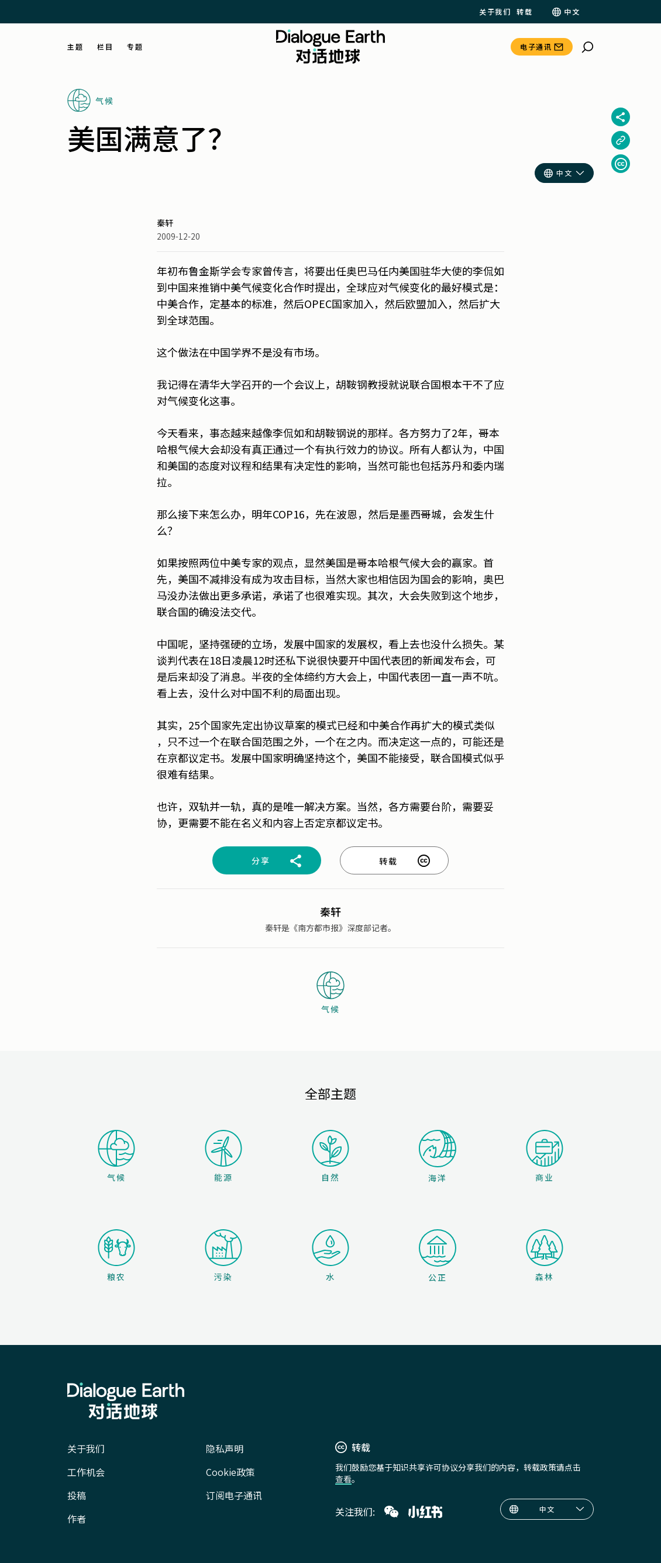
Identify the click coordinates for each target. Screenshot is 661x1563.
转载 (524, 12)
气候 (116, 1156)
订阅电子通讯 (234, 1495)
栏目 (105, 47)
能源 (223, 1156)
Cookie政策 (230, 1472)
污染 (223, 1255)
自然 (330, 1156)
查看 (343, 1479)
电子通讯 (536, 46)
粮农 (116, 1255)
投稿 (76, 1495)
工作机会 (86, 1472)
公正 (437, 1256)
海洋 (437, 1157)
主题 (75, 47)
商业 (544, 1156)
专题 (135, 47)
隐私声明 (224, 1448)
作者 (76, 1519)
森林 (544, 1255)
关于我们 (495, 12)
